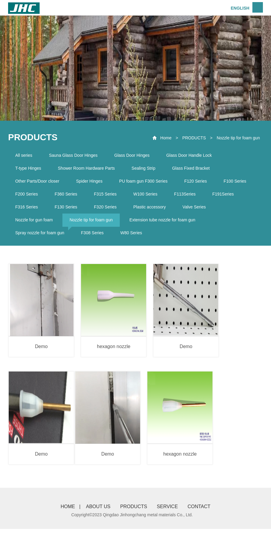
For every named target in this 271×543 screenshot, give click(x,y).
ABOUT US (97, 520)
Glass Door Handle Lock (192, 155)
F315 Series (107, 196)
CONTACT (200, 520)
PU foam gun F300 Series (146, 182)
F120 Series (199, 182)
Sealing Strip (146, 169)
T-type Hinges (28, 169)
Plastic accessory (153, 209)
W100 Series (149, 196)
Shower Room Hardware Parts (87, 169)
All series (24, 155)
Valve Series (198, 209)
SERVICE (168, 520)
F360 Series (67, 196)
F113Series (189, 196)
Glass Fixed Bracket (194, 169)
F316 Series (27, 209)
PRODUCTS (194, 137)
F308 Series (94, 236)
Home (165, 137)
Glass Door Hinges (134, 155)
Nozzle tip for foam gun (238, 137)
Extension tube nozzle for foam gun (164, 223)
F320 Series (107, 209)
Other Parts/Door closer (38, 182)
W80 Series (133, 236)
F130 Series (67, 209)
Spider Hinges (90, 182)
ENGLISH (240, 8)
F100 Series (239, 182)
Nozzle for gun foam (34, 223)
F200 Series (27, 196)
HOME (66, 520)
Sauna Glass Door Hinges (74, 155)
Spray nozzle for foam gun (40, 236)
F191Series (228, 196)
